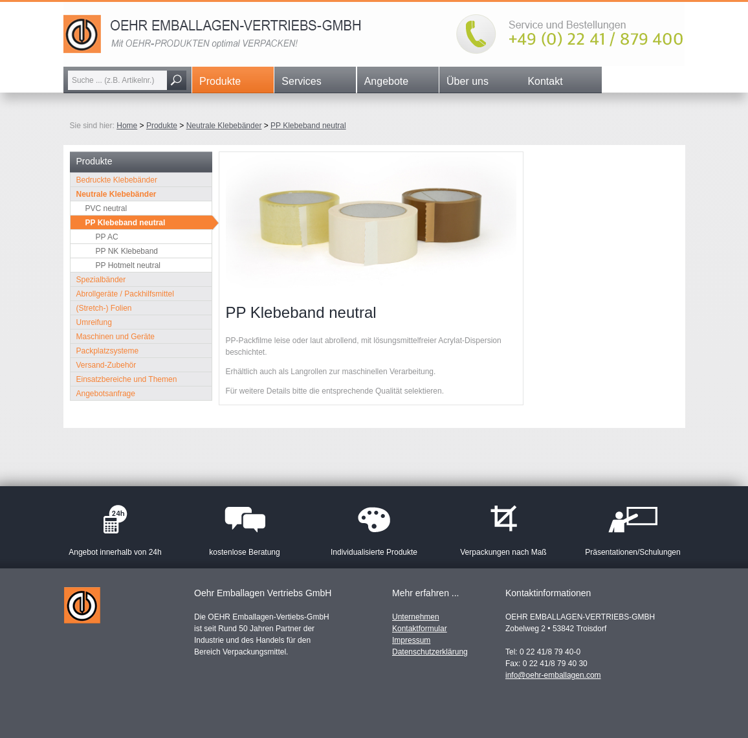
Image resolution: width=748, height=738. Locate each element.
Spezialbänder (101, 279)
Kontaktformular (419, 628)
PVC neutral (106, 208)
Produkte (220, 81)
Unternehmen (415, 616)
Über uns (467, 81)
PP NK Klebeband (127, 251)
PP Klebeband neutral (308, 125)
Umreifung (94, 322)
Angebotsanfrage (105, 393)
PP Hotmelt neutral (128, 265)
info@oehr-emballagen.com (553, 675)
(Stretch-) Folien (104, 308)
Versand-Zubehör (106, 365)
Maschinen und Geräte (115, 336)
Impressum (411, 640)
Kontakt (544, 81)
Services (301, 81)
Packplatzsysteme (107, 350)
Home (126, 125)
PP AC (107, 236)
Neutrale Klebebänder (224, 125)
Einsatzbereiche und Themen (126, 379)
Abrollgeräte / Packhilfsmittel (125, 293)
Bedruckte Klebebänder (116, 179)
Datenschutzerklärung (430, 651)
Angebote (386, 81)
